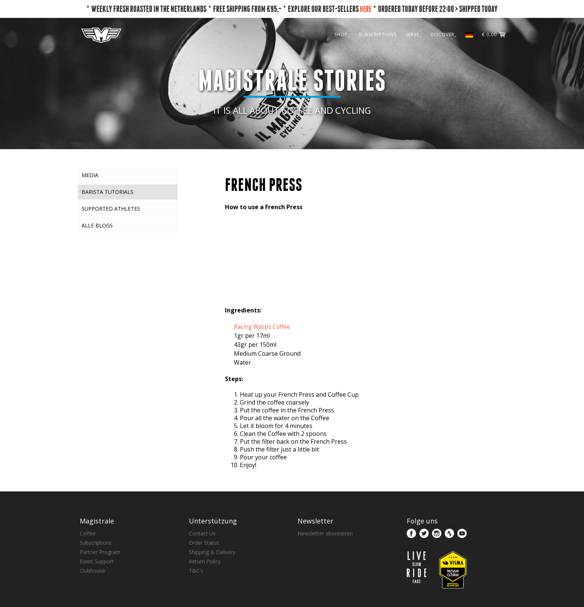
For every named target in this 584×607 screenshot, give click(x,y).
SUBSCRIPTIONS (378, 34)
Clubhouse (92, 570)
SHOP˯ (342, 34)
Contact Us (202, 533)
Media (90, 175)
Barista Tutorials (107, 191)
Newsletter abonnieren (325, 533)
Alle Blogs (97, 225)
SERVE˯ (414, 34)
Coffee (88, 533)
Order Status (204, 542)
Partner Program (100, 552)
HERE (365, 8)
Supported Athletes (111, 208)
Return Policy (204, 561)
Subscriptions (96, 542)
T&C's (196, 570)
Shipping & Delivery (212, 552)
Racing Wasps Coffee (263, 327)
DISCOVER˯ (444, 34)
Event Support (97, 561)
